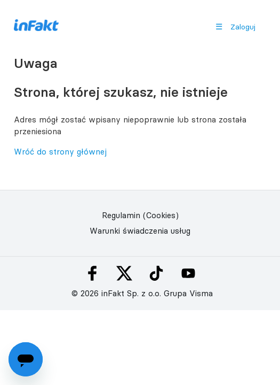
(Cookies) (161, 215)
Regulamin (121, 215)
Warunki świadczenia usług (140, 231)
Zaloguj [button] (242, 27)
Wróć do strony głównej (60, 152)
